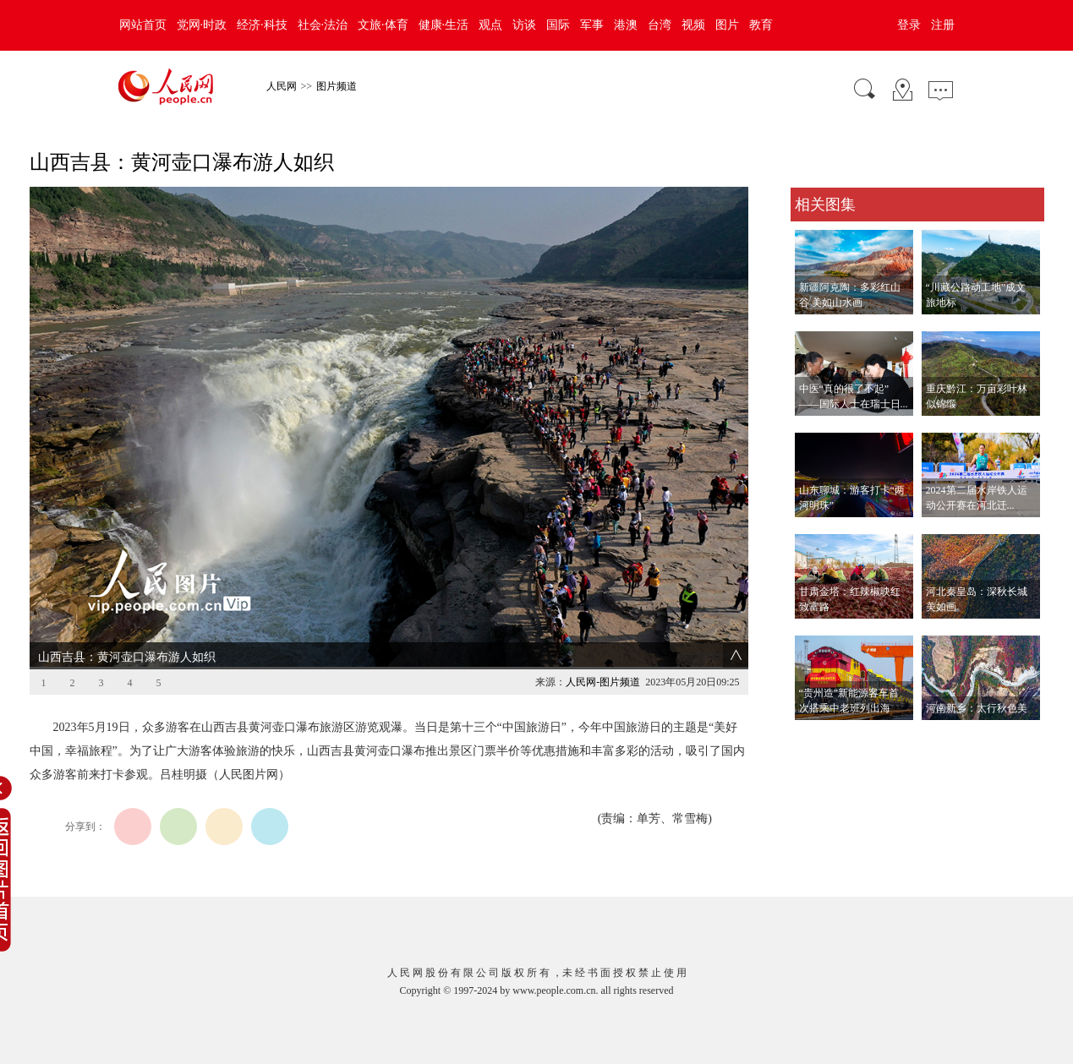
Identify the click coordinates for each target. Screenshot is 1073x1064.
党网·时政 (202, 25)
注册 (943, 25)
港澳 (626, 25)
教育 (761, 25)
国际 (558, 25)
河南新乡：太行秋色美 (976, 708)
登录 (909, 25)
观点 (490, 25)
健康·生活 (444, 25)
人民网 (281, 86)
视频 (693, 25)
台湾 (659, 25)
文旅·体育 (383, 25)
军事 (592, 25)
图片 (727, 25)
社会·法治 (323, 25)
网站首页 (143, 25)
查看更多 (814, 737)
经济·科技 (262, 25)
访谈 (524, 25)
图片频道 (336, 86)
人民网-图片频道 (603, 682)
